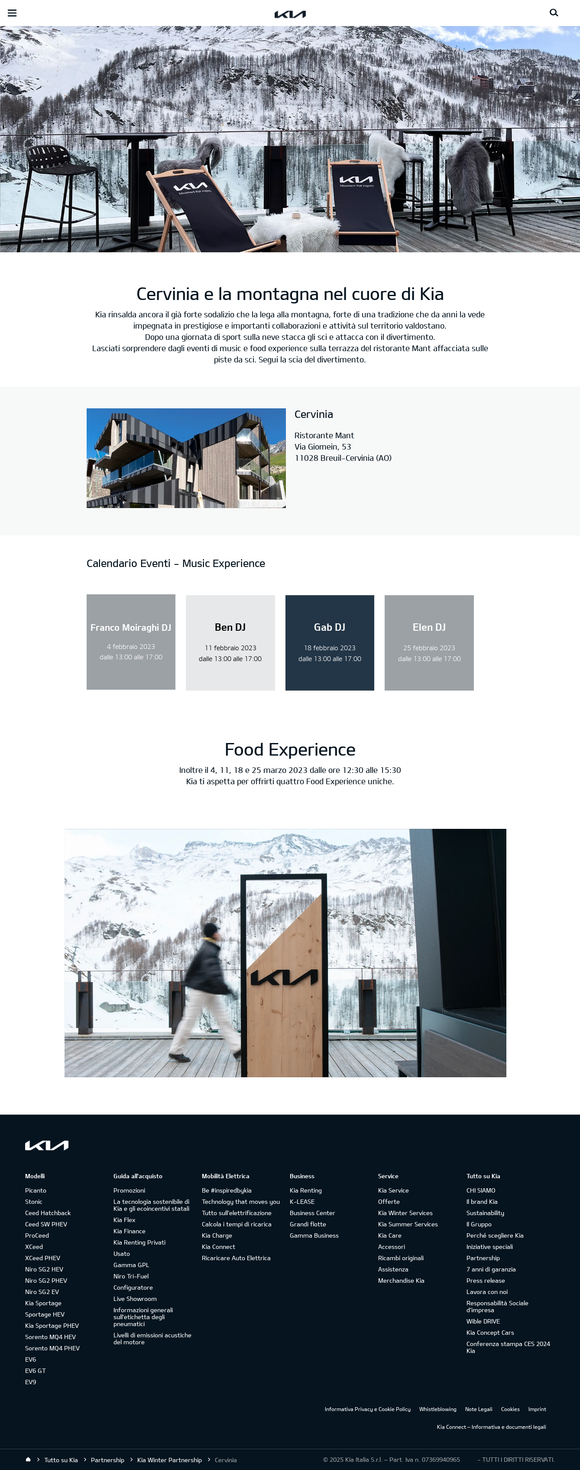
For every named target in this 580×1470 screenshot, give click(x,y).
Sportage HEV (45, 1314)
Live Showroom (135, 1298)
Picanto (35, 1190)
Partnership (483, 1257)
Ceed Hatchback (48, 1212)
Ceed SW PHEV (46, 1224)
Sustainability (485, 1212)
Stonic (33, 1201)
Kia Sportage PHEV (52, 1325)
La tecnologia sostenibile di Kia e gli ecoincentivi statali (151, 1205)
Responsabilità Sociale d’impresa (497, 1306)
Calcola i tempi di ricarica (237, 1224)
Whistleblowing (438, 1409)
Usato (121, 1253)
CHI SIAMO (481, 1190)
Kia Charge (217, 1235)
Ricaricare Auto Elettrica (236, 1257)
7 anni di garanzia (491, 1269)
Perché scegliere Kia (495, 1235)
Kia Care (390, 1235)
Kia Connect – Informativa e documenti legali (491, 1427)
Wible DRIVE (483, 1321)
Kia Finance (129, 1231)
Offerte (389, 1201)
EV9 (30, 1381)
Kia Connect (218, 1246)
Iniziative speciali (490, 1246)
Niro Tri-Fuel (131, 1276)
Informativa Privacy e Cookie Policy (368, 1409)
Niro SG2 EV (42, 1291)
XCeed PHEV (42, 1257)
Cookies (510, 1409)
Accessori (391, 1246)
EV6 (30, 1359)
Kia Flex (124, 1219)
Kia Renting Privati (139, 1242)
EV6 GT (35, 1370)
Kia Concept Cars (490, 1332)
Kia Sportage (43, 1303)
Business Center (312, 1212)
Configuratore (133, 1287)
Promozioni (129, 1190)
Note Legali (479, 1409)
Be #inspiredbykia (227, 1190)
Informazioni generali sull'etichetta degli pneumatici (143, 1316)
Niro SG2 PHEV (46, 1280)
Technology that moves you (241, 1201)
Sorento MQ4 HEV (50, 1336)
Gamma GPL (131, 1264)
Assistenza (393, 1269)
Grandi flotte (308, 1224)
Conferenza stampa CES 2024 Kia (508, 1347)
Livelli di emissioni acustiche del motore (152, 1338)
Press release (486, 1280)
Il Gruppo (479, 1224)
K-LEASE (302, 1201)
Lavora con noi (487, 1291)
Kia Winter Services (405, 1212)
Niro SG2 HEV (44, 1269)
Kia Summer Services (408, 1224)
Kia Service (393, 1190)
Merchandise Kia (401, 1280)
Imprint (537, 1409)
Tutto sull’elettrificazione (237, 1212)
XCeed (34, 1246)
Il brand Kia (482, 1201)
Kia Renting (306, 1190)
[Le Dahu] (186, 459)
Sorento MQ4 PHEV (52, 1348)
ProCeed (37, 1235)
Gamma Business (314, 1235)
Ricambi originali (401, 1257)
